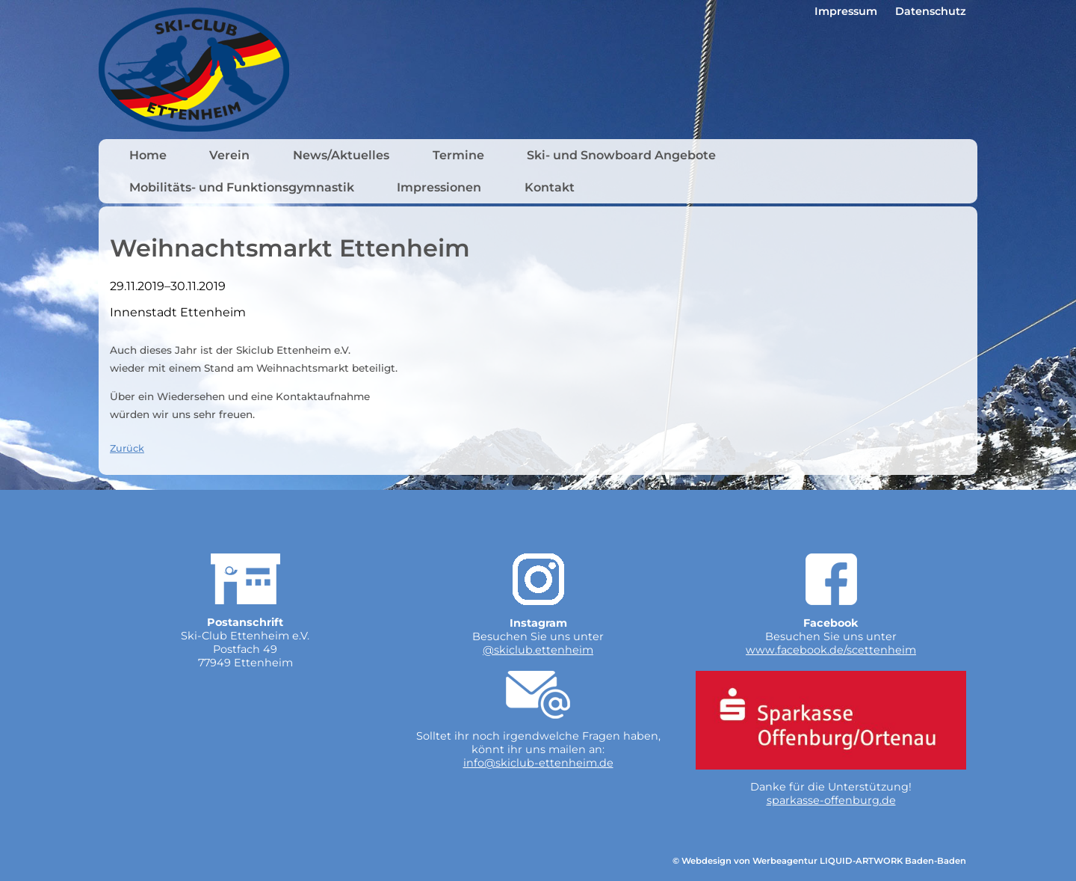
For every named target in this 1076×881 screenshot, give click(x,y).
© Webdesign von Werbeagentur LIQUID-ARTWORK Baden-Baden (819, 861)
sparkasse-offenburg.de (831, 800)
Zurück (127, 448)
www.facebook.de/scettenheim (831, 650)
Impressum (845, 11)
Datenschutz (930, 11)
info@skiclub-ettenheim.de (538, 763)
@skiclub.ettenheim (538, 650)
